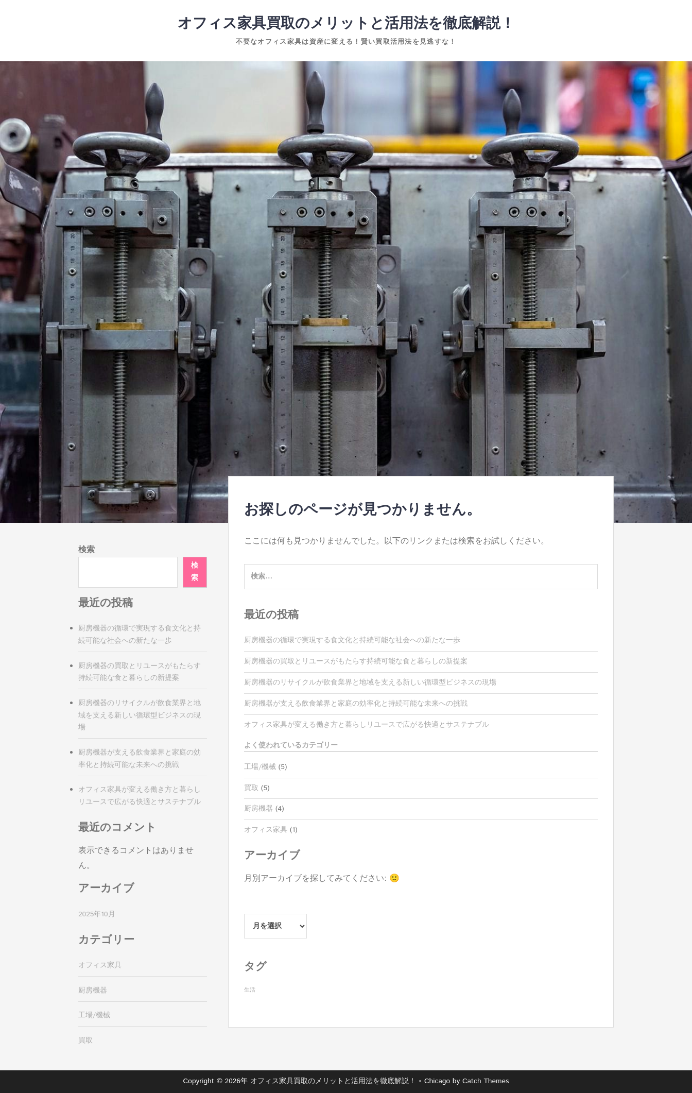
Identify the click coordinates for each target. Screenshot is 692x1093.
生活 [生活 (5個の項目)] (249, 990)
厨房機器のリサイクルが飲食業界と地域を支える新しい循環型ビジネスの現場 (370, 682)
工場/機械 (260, 767)
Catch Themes (485, 1081)
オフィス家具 (265, 830)
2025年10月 (96, 914)
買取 (251, 788)
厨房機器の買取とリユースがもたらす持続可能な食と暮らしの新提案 (356, 661)
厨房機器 (258, 809)
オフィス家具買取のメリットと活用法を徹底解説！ (346, 23)
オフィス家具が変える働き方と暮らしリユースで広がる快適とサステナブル (366, 725)
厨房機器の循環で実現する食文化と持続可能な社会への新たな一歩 (352, 640)
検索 (86, 550)
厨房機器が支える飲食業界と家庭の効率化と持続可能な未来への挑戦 (356, 703)
